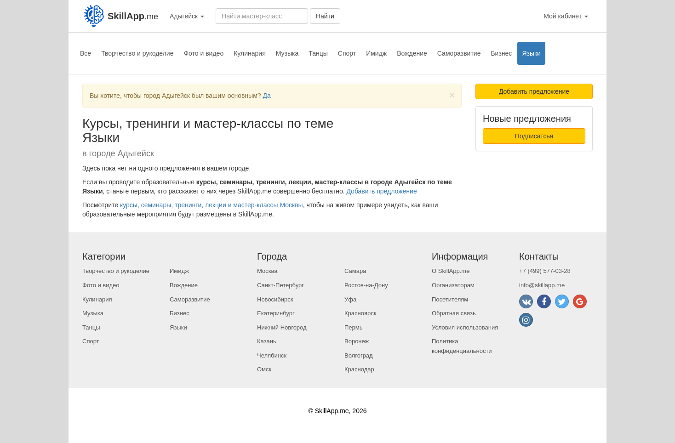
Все (85, 53)
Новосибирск (275, 299)
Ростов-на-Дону (366, 285)
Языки (531, 53)
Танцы (318, 53)
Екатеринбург (276, 313)
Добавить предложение (381, 191)
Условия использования (465, 327)
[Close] (452, 95)
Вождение (412, 53)
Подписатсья (534, 136)
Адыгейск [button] (187, 16)
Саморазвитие (459, 53)
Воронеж (356, 341)
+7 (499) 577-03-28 (545, 270)
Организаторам (453, 285)
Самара (355, 270)
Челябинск (271, 355)
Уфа (350, 299)
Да (266, 95)
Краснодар (359, 369)
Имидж (376, 53)
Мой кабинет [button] (565, 16)
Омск (264, 369)
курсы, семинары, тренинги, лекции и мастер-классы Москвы (211, 205)
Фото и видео (203, 53)
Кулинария (250, 53)
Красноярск (360, 313)
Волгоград (358, 355)
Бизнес (501, 53)
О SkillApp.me (450, 270)
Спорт (347, 53)
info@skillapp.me (542, 285)
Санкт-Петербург (280, 285)
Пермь (353, 327)
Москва (267, 270)
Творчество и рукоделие (137, 53)
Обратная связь (454, 313)
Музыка (287, 53)
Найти (325, 16)
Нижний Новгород (282, 327)
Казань (266, 341)
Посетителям (450, 299)
